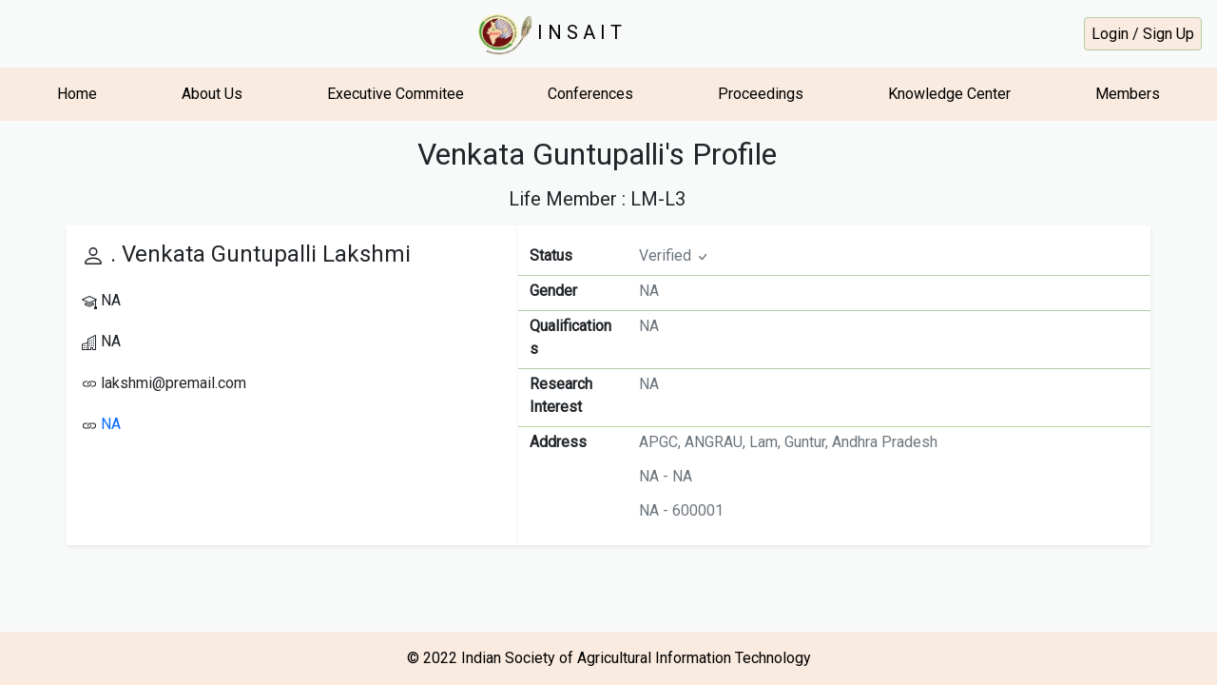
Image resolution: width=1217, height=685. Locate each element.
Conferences (590, 94)
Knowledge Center (949, 94)
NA (111, 424)
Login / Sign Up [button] (1142, 34)
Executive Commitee (395, 94)
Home (77, 94)
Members (1127, 94)
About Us (212, 94)
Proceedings (760, 94)
